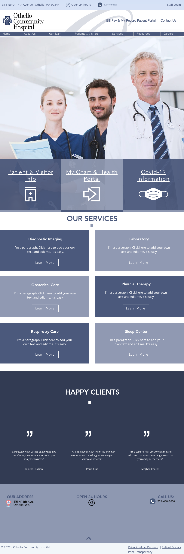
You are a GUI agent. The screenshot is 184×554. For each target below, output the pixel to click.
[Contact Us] (170, 20)
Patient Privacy (171, 547)
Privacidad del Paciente (143, 547)
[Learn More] (45, 262)
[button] (33, 34)
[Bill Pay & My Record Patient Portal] (132, 20)
